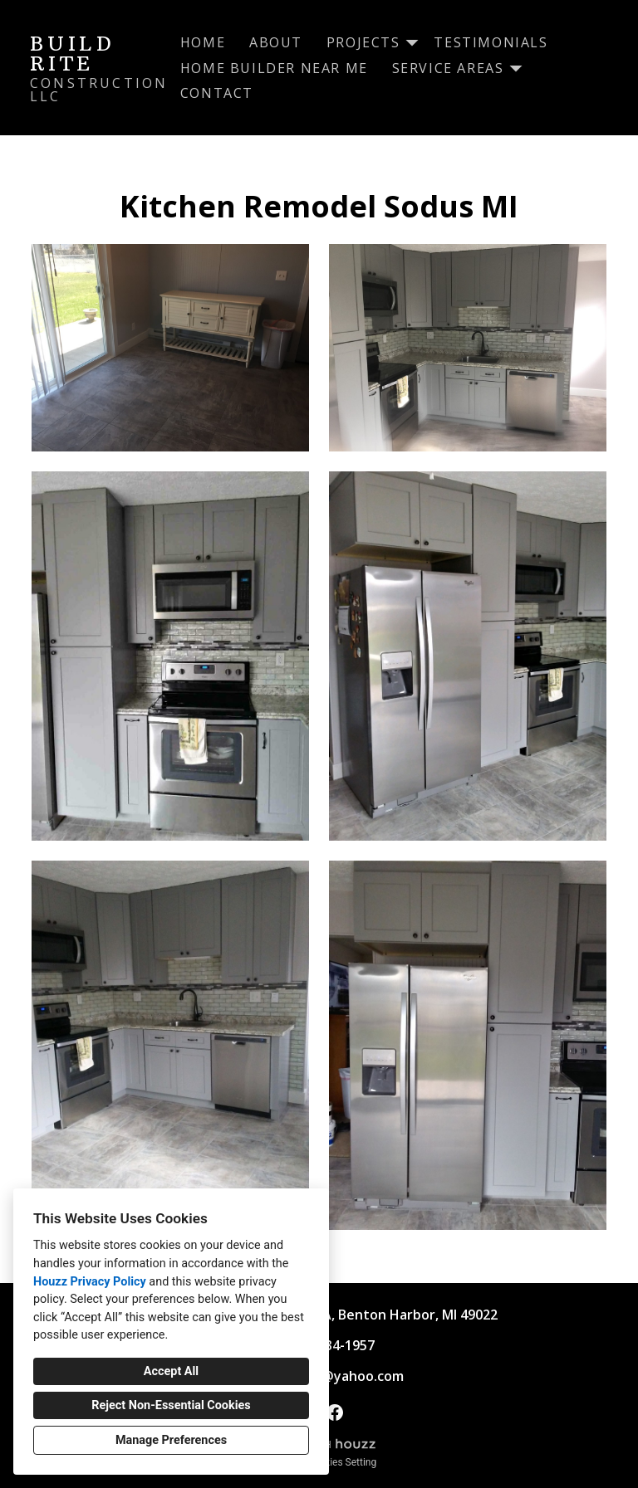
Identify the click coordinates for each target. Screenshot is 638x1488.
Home (202, 42)
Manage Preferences (171, 1440)
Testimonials (490, 42)
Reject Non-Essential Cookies (170, 1405)
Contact (216, 93)
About (275, 42)
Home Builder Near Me (274, 68)
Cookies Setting (342, 1462)
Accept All (171, 1371)
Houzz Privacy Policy (89, 1282)
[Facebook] (334, 1412)
